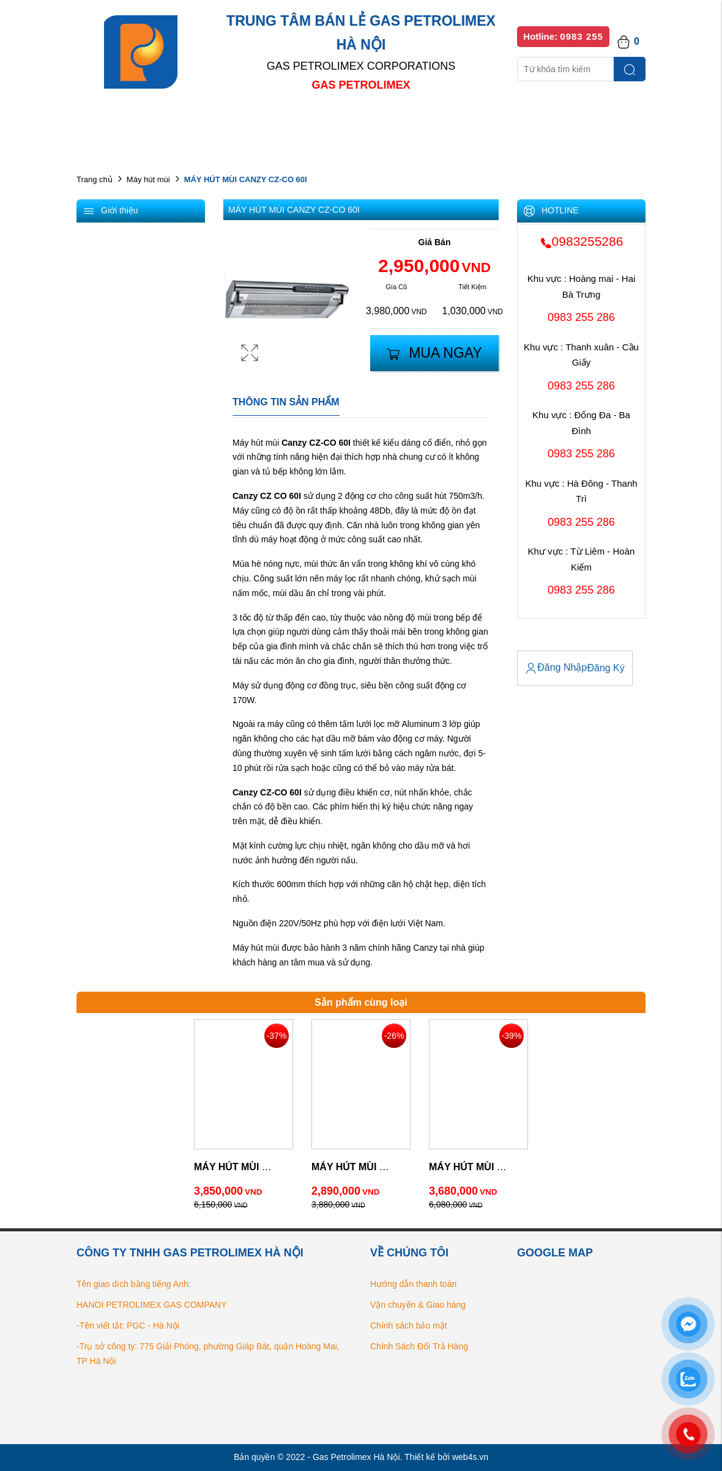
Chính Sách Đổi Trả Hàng (419, 1346)
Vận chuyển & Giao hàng (418, 1305)
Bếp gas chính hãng (491, 121)
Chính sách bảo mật (408, 1325)
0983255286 (581, 241)
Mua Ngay (434, 353)
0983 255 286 (581, 317)
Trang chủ (94, 179)
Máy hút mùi (148, 179)
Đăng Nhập (556, 668)
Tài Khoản (544, 640)
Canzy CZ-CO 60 (314, 443)
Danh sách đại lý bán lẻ (372, 121)
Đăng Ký (605, 668)
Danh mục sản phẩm (252, 121)
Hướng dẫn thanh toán (413, 1284)
